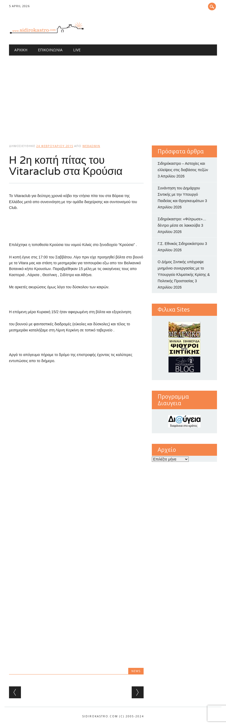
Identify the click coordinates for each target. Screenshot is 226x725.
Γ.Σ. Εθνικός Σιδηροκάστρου (181, 243)
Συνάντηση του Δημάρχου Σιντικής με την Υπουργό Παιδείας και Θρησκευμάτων (181, 194)
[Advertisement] (113, 95)
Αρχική (20, 49)
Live (77, 49)
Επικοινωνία (50, 49)
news (135, 671)
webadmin (91, 146)
